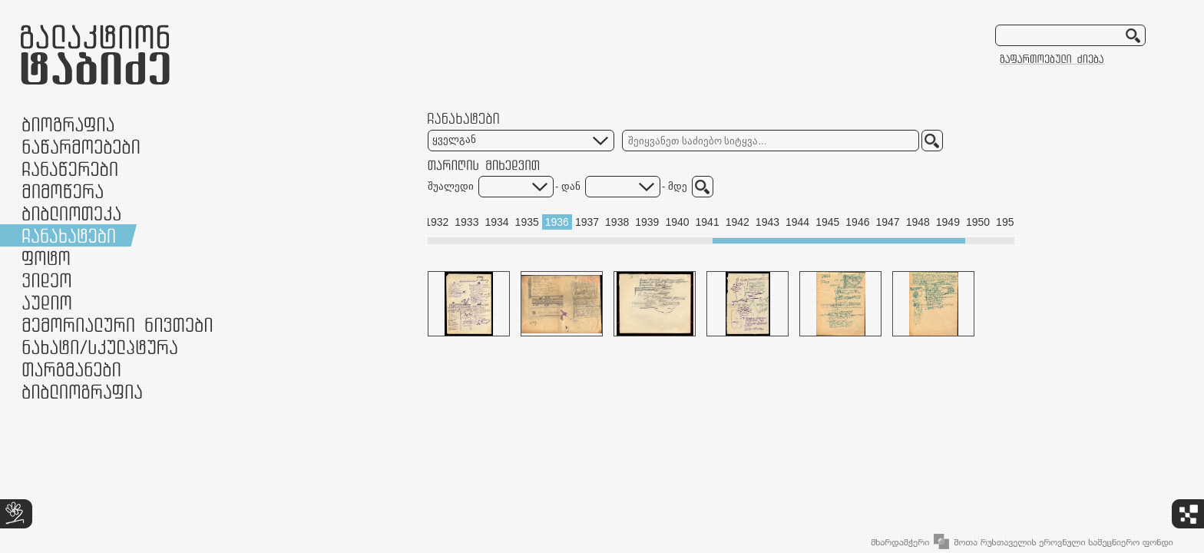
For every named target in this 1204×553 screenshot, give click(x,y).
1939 (647, 222)
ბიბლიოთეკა (71, 213)
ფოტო (46, 258)
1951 (1008, 222)
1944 (797, 222)
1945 (827, 222)
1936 (557, 222)
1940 (677, 222)
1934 (496, 222)
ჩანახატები (68, 235)
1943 (767, 222)
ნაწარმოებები (81, 146)
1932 (436, 222)
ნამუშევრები (99, 347)
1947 (887, 222)
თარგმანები (71, 369)
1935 (527, 222)
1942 (737, 222)
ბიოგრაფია (68, 124)
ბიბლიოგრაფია (82, 391)
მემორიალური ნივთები (117, 324)
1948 (918, 222)
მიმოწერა (62, 191)
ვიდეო (46, 280)
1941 (707, 222)
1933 (466, 222)
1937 (587, 222)
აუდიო (46, 302)
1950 (978, 222)
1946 (857, 222)
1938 (617, 222)
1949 (948, 222)
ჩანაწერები (69, 168)
